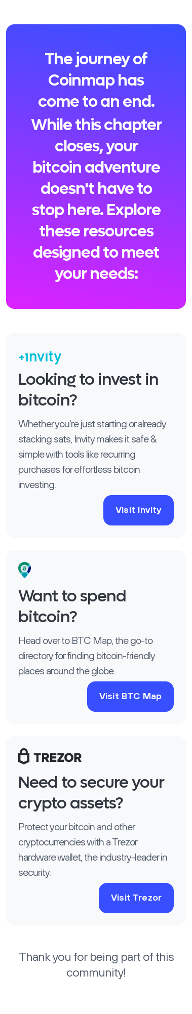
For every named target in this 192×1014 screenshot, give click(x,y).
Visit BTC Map (130, 696)
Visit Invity (139, 510)
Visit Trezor (136, 898)
